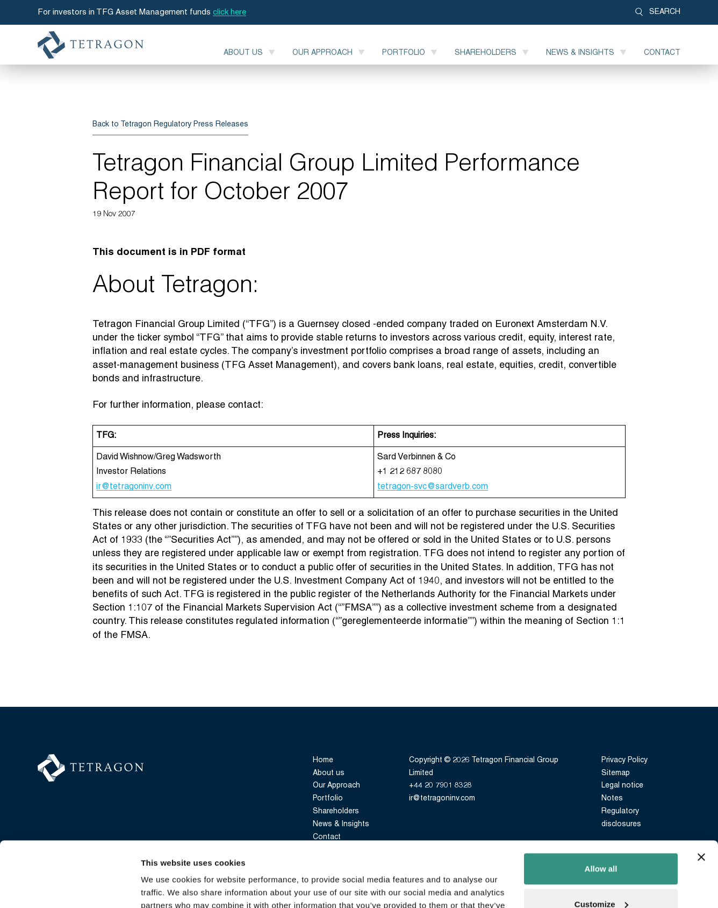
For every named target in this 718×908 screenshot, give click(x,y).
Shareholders (485, 53)
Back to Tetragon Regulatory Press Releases (170, 124)
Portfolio (403, 53)
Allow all (601, 807)
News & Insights (580, 53)
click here (229, 13)
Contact (662, 53)
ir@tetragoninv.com (133, 487)
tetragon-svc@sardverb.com (432, 487)
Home (323, 760)
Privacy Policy (624, 760)
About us (243, 53)
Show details (166, 886)
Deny (601, 878)
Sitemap (615, 773)
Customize (601, 842)
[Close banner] (701, 796)
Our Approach (322, 53)
